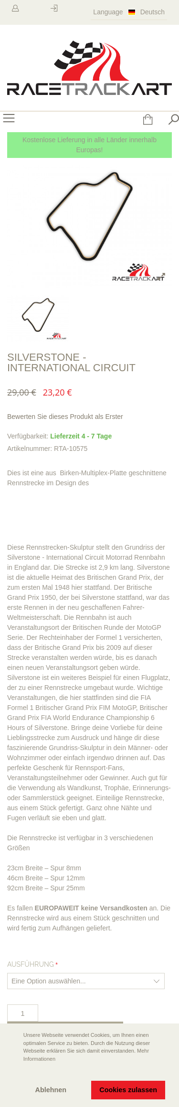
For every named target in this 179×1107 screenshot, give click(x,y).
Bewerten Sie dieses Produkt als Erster (65, 416)
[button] (15, 1072)
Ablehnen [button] (51, 1090)
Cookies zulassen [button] (128, 1090)
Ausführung (30, 964)
